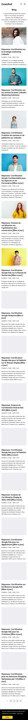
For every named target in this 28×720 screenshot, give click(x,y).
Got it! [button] (7, 717)
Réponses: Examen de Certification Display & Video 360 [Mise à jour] (11, 497)
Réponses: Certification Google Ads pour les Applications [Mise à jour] (12, 542)
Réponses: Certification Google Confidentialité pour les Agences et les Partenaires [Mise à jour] (13, 179)
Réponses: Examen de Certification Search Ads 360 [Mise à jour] (12, 407)
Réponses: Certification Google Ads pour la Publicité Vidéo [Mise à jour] (13, 452)
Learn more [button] (20, 713)
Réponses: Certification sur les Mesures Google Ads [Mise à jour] (13, 587)
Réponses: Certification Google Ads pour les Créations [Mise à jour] (11, 631)
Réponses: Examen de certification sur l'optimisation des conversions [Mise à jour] (12, 226)
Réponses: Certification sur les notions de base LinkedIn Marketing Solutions (13, 92)
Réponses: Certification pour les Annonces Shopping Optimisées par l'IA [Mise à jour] (13, 677)
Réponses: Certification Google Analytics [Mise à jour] (12, 315)
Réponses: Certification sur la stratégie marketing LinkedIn (13, 52)
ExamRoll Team (6, 57)
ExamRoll (6, 4)
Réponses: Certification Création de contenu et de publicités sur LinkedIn (12, 135)
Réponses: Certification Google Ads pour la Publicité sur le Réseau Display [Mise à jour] (13, 361)
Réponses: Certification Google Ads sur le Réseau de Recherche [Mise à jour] (13, 272)
